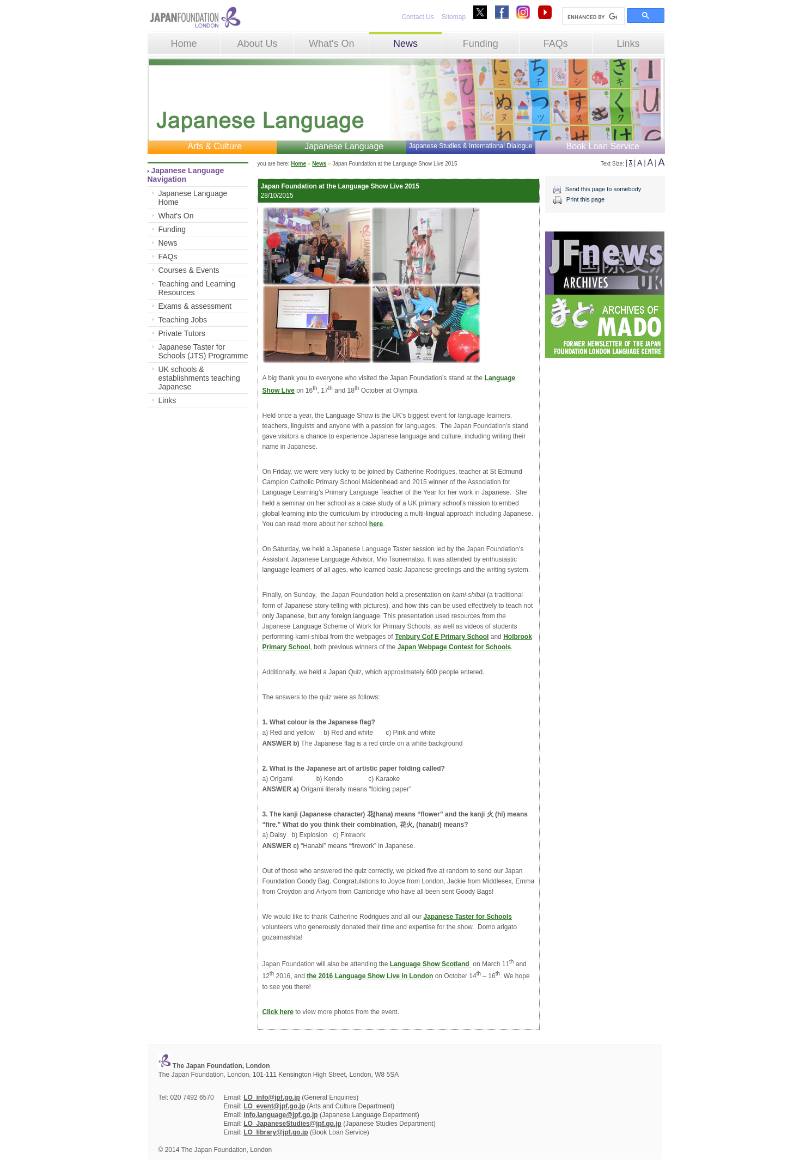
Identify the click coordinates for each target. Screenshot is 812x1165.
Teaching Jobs (182, 319)
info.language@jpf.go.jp (280, 1115)
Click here (278, 1012)
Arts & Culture (214, 146)
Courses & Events (188, 270)
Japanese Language (343, 146)
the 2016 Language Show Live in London (370, 976)
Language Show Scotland (430, 964)
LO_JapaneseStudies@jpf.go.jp (292, 1123)
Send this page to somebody (603, 189)
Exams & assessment (195, 306)
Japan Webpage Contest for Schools (454, 647)
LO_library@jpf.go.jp (275, 1132)
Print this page (585, 199)
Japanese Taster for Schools (467, 916)
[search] (592, 16)
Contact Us (417, 17)
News (405, 43)
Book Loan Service (602, 146)
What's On (331, 43)
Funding (480, 43)
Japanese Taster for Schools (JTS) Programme (203, 351)
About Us (257, 43)
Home (184, 43)
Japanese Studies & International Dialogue (471, 146)
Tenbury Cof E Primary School (442, 637)
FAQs (556, 43)
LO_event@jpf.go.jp (274, 1106)
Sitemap (454, 17)
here (376, 524)
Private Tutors (181, 333)
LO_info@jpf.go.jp (271, 1097)
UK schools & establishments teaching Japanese (199, 378)
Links (628, 43)
